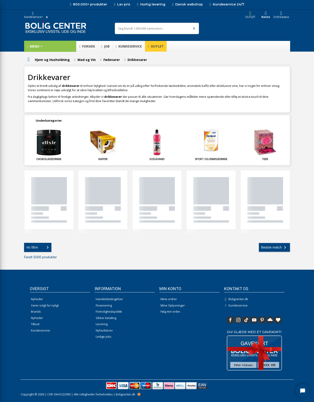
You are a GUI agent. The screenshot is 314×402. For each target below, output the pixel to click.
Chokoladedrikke (48, 159)
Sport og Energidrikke (211, 159)
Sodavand (157, 159)
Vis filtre (38, 247)
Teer (265, 159)
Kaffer (103, 159)
